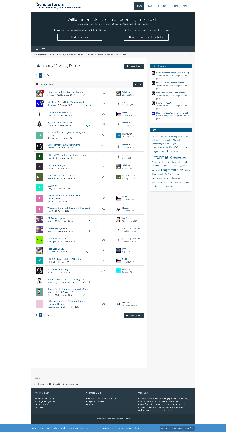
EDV (174, 140)
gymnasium (160, 151)
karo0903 (126, 218)
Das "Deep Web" (163, 102)
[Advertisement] (89, 342)
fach (178, 140)
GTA (171, 147)
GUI (153, 151)
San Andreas (173, 174)
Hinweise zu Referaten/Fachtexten (65, 91)
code (154, 140)
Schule (170, 178)
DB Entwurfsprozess (57, 218)
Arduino (155, 136)
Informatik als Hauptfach (60, 112)
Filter (137, 84)
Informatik (162, 157)
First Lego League (56, 248)
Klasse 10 (165, 162)
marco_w (126, 102)
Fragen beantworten (160, 147)
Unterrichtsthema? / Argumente (63, 144)
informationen (179, 157)
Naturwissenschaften (160, 165)
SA (166, 174)
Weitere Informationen (171, 428)
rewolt (50, 221)
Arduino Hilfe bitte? (57, 238)
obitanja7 (51, 241)
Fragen (173, 143)
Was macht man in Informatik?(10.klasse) (68, 207)
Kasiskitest (52, 185)
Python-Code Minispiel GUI (61, 122)
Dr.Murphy (52, 282)
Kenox (50, 295)
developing (167, 140)
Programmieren (172, 170)
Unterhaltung (185, 182)
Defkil (124, 112)
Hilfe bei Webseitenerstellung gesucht (66, 154)
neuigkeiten (182, 165)
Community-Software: (113, 418)
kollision (173, 162)
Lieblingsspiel (182, 162)
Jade (124, 248)
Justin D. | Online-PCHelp (132, 228)
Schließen (189, 428)
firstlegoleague (158, 143)
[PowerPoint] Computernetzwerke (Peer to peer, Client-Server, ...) (68, 290)
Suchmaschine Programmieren (63, 269)
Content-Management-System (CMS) (172, 72)
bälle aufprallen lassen (178, 136)
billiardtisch (164, 136)
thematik (175, 182)
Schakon (51, 94)
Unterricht (158, 186)
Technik (167, 182)
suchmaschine (157, 182)
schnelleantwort (158, 178)
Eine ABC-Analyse (56, 165)
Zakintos (126, 269)
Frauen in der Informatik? (60, 175)
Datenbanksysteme (57, 228)
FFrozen (51, 125)
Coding (159, 140)
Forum (167, 143)
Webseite (169, 186)
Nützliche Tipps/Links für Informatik (65, 102)
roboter (161, 174)
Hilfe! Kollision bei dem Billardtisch (65, 258)
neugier (173, 165)
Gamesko (51, 105)
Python (187, 170)
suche (177, 178)
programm (156, 170)
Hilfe (169, 151)
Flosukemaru (53, 306)
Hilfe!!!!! (176, 151)
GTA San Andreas (180, 147)
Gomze (50, 147)
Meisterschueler (54, 178)
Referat (155, 174)
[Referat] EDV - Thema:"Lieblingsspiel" (66, 279)
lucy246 (50, 158)
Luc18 (50, 201)
